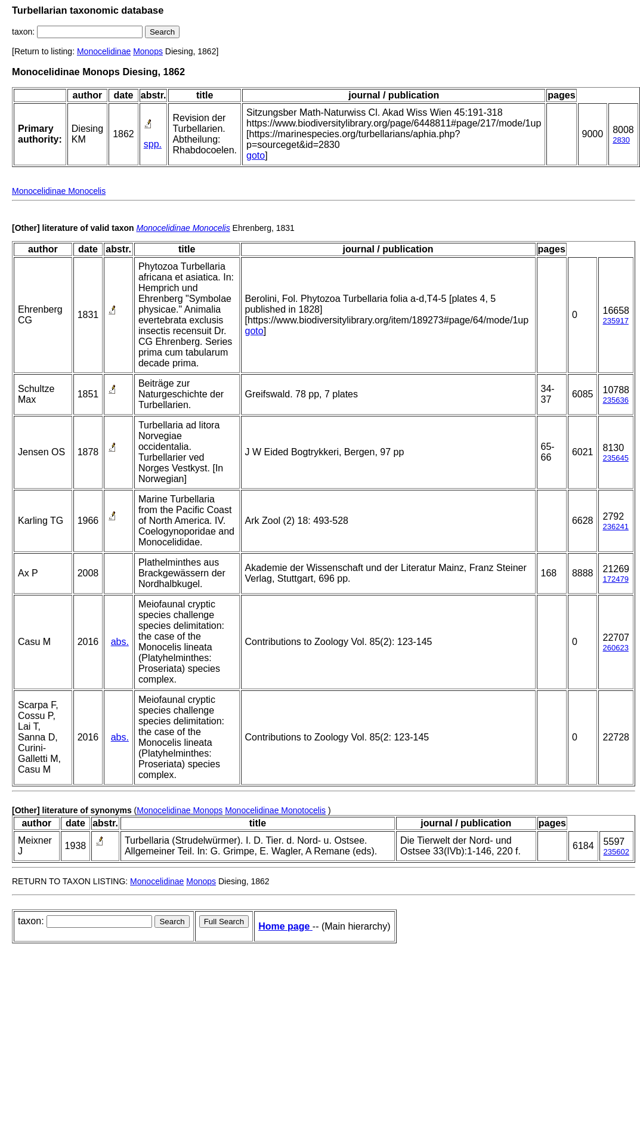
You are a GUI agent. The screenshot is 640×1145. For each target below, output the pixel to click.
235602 (616, 851)
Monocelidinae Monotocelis (275, 810)
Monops (148, 51)
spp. (153, 144)
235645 (615, 457)
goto (255, 155)
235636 (615, 400)
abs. (120, 642)
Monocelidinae (104, 51)
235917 (615, 320)
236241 (615, 526)
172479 (615, 579)
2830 (621, 139)
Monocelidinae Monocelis (59, 191)
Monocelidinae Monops (179, 810)
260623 (615, 647)
